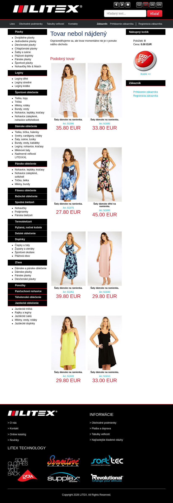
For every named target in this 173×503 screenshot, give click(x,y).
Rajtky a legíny (23, 312)
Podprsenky (21, 211)
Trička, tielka (22, 180)
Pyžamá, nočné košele (28, 227)
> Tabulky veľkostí (100, 434)
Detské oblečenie (25, 233)
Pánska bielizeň (24, 215)
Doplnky (20, 239)
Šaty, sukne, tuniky (25, 139)
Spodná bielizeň (24, 202)
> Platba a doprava (100, 428)
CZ (139, 4)
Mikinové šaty (22, 150)
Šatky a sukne (23, 52)
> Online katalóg (17, 434)
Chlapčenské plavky (26, 48)
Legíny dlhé (21, 78)
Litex (12, 24)
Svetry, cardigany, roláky (28, 135)
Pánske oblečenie (25, 163)
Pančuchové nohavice (28, 291)
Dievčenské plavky (25, 44)
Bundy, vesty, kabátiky (27, 142)
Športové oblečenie (26, 92)
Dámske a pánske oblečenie (31, 268)
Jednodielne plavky (25, 41)
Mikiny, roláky (22, 105)
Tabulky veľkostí (55, 24)
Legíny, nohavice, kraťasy (29, 146)
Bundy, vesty (22, 109)
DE (152, 4)
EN (159, 4)
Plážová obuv (22, 255)
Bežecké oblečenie (26, 196)
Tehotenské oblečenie (28, 297)
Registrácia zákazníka (150, 24)
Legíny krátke (22, 86)
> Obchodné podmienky (103, 422)
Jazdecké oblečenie (27, 303)
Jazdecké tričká (23, 308)
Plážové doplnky (24, 55)
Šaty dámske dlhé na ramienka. (104, 205)
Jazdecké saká (23, 316)
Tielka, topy (21, 98)
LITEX (83, 494)
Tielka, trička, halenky (27, 132)
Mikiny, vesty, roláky (26, 319)
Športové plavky (24, 62)
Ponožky (20, 285)
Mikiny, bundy (22, 184)
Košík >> (146, 74)
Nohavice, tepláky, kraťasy (29, 112)
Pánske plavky (23, 59)
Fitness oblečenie (25, 190)
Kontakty (73, 24)
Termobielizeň (23, 221)
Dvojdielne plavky (24, 37)
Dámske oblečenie (26, 126)
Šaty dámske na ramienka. (68, 119)
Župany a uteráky (24, 248)
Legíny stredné (23, 82)
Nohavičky (20, 208)
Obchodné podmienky (31, 24)
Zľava (18, 262)
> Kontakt (13, 428)
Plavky (19, 31)
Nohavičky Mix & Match (28, 66)
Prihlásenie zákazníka (121, 24)
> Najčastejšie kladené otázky (106, 439)
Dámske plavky (23, 271)
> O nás (12, 422)
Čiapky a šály (22, 245)
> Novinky (13, 440)
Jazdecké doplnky (25, 323)
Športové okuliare (24, 252)
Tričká (18, 101)
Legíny (19, 72)
